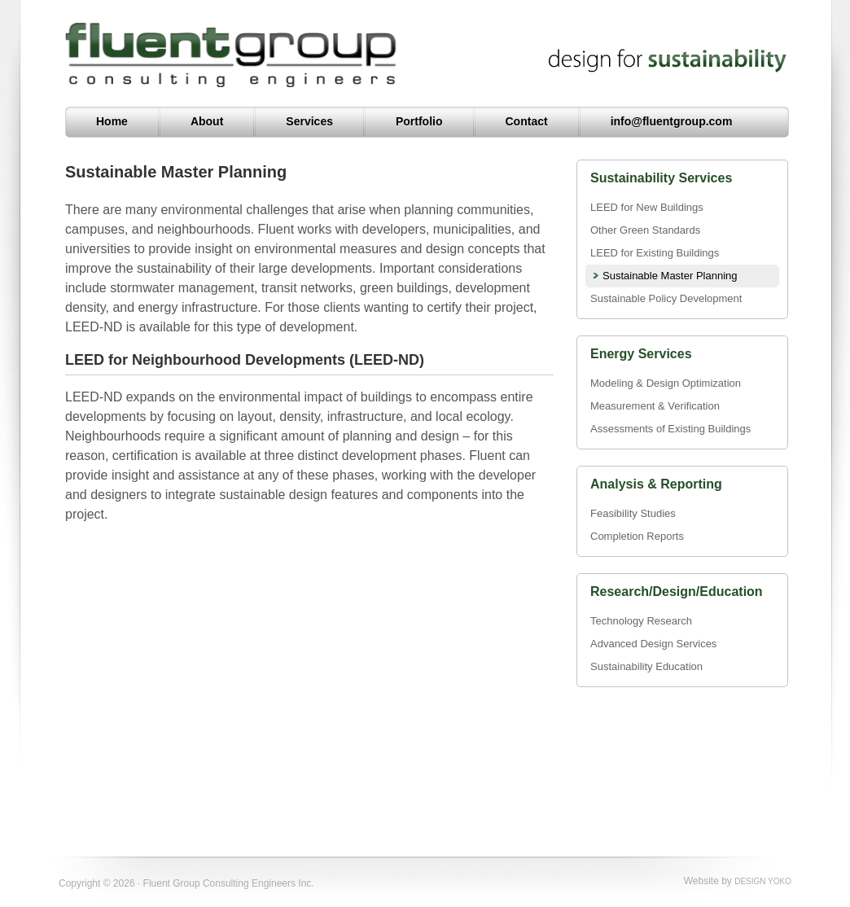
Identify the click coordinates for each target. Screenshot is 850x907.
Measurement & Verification (655, 406)
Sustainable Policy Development (666, 298)
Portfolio (419, 121)
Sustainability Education (646, 666)
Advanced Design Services (653, 644)
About (207, 121)
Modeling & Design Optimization (665, 383)
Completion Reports (637, 536)
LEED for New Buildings (646, 207)
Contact (527, 121)
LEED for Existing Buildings (654, 253)
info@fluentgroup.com (672, 121)
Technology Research (641, 621)
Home (112, 121)
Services (309, 121)
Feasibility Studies (633, 513)
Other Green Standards (645, 230)
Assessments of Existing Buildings (670, 429)
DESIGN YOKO (762, 881)
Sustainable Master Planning (670, 275)
